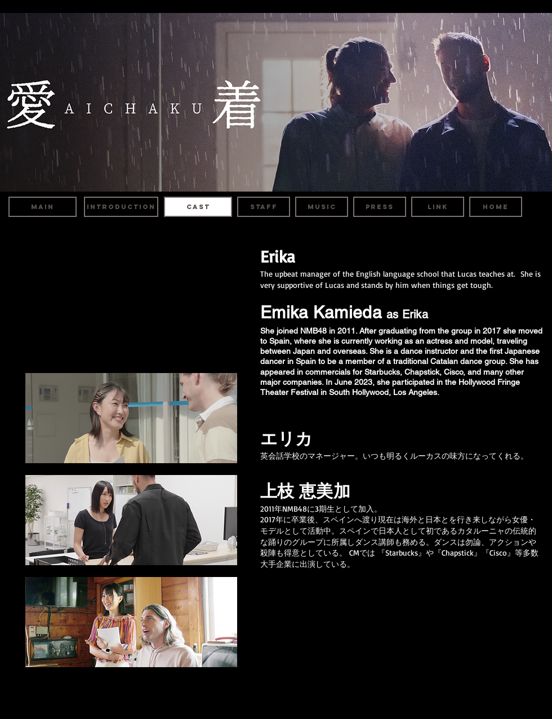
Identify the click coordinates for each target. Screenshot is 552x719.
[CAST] (198, 207)
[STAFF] (263, 207)
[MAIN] (42, 207)
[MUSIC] (321, 207)
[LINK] (437, 207)
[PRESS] (379, 207)
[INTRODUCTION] (121, 207)
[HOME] (495, 207)
